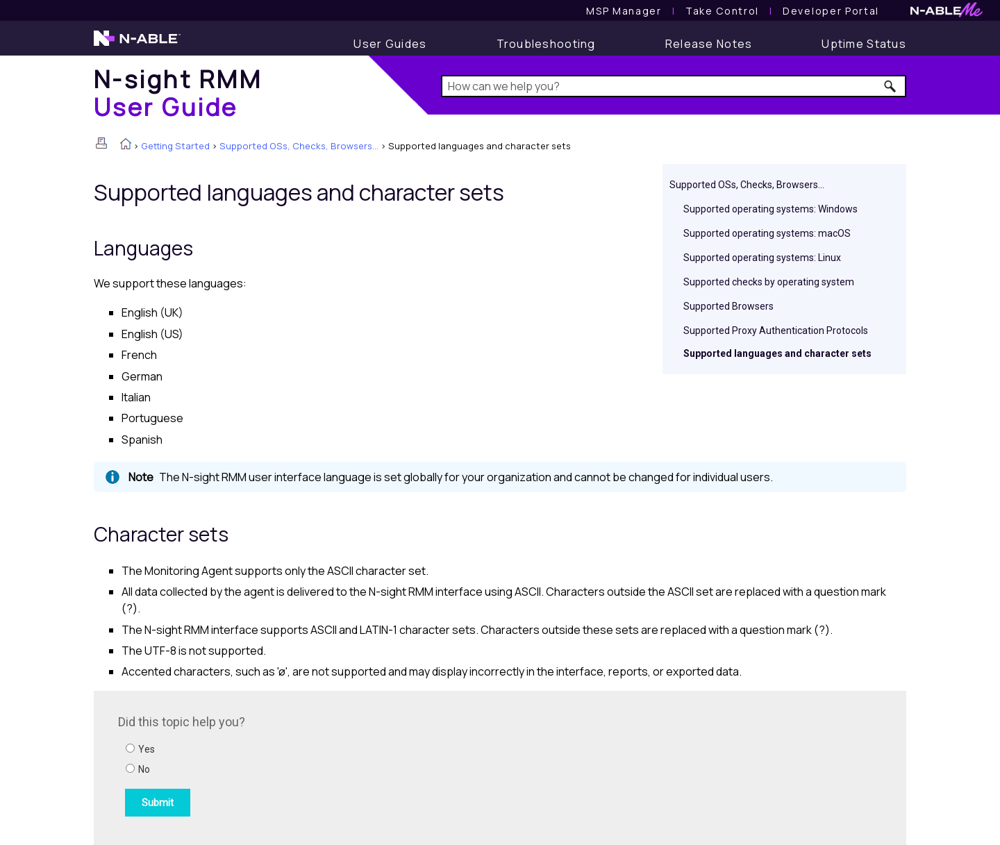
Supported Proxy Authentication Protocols (775, 330)
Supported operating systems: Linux (762, 257)
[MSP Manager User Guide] (623, 10)
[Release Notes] (709, 43)
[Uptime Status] (864, 43)
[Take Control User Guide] (722, 10)
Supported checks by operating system (768, 281)
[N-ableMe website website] (946, 13)
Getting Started (175, 146)
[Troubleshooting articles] (546, 43)
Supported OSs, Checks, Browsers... (298, 146)
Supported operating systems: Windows (770, 209)
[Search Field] (674, 86)
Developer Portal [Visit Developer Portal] (831, 10)
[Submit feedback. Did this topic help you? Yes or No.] (305, 765)
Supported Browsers (728, 306)
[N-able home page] (137, 44)
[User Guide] (389, 43)
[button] (890, 86)
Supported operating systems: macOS (767, 233)
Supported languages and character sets (777, 353)
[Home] (178, 92)
